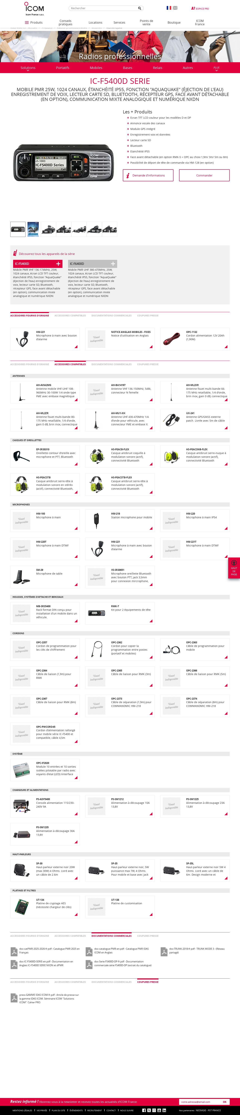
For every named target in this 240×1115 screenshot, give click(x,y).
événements (76, 1110)
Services (119, 22)
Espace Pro (202, 8)
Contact (111, 1110)
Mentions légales (22, 1110)
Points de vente (146, 22)
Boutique (174, 22)
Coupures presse (147, 315)
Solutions (28, 68)
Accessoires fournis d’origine (29, 315)
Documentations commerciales (112, 315)
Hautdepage (234, 571)
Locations (95, 22)
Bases (127, 67)
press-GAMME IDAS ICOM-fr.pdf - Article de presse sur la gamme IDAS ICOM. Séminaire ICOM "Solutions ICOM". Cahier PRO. (49, 998)
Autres (188, 67)
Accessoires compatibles (70, 315)
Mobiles (96, 67)
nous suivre (127, 1110)
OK (224, 1102)
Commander (204, 175)
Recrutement (94, 1110)
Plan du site (58, 1110)
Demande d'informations (149, 175)
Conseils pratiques (65, 22)
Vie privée (42, 1110)
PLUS (216, 69)
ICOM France (200, 22)
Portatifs (62, 67)
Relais (157, 67)
